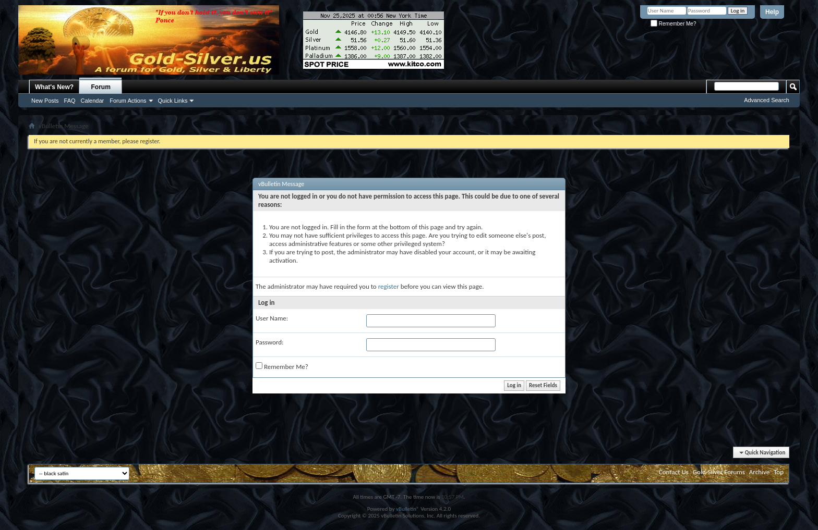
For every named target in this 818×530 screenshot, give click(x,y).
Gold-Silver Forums (719, 472)
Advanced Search (766, 100)
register (388, 286)
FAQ (70, 100)
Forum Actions (128, 100)
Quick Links (173, 100)
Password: (269, 342)
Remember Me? (673, 24)
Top (779, 472)
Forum (101, 87)
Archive (759, 472)
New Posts (45, 100)
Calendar (92, 100)
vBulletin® (407, 509)
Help (772, 12)
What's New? (54, 87)
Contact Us (674, 472)
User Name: (272, 318)
